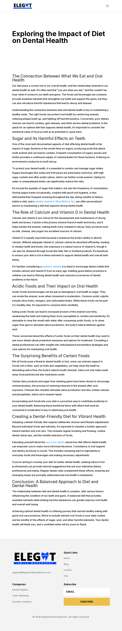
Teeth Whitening (20, 595)
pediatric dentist (51, 266)
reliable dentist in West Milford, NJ (54, 201)
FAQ (66, 575)
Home (67, 558)
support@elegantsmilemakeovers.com (31, 572)
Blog (66, 564)
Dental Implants (20, 589)
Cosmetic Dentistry (21, 601)
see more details (55, 442)
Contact (68, 570)
